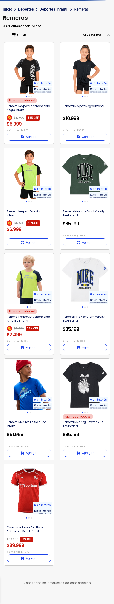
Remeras (81, 9)
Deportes (26, 9)
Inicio (7, 9)
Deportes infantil (53, 9)
